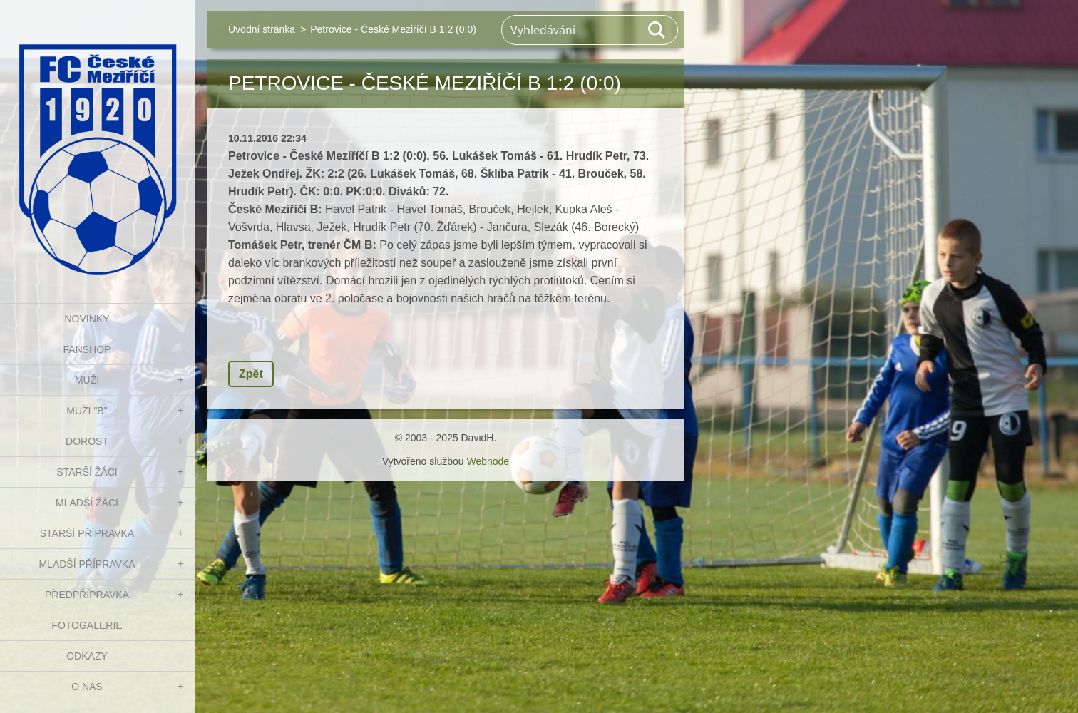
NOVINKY (86, 318)
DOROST (87, 441)
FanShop (87, 349)
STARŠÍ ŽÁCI (86, 472)
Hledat (657, 30)
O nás (87, 686)
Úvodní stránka (261, 29)
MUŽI (87, 380)
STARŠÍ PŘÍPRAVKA (87, 533)
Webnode (487, 461)
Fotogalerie (86, 625)
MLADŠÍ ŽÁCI (87, 502)
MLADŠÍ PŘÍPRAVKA (86, 564)
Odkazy (87, 656)
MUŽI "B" (86, 410)
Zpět (251, 374)
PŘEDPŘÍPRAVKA (87, 594)
